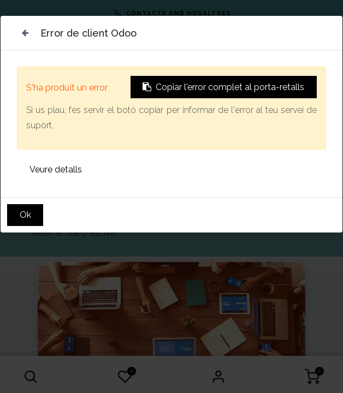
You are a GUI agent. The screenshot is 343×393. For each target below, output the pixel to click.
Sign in (218, 376)
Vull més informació (85, 164)
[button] (30, 376)
